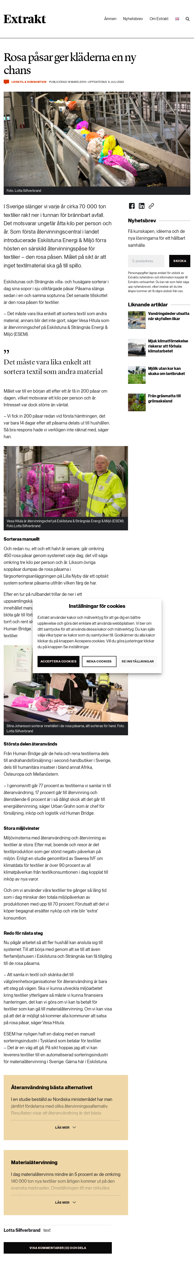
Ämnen (110, 18)
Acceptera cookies (58, 661)
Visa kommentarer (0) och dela (57, 1248)
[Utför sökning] (187, 19)
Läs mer (62, 1127)
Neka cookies (99, 661)
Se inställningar (138, 661)
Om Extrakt (159, 18)
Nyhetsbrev (133, 18)
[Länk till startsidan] (25, 20)
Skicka (179, 261)
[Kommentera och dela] (6, 82)
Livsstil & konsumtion (29, 82)
